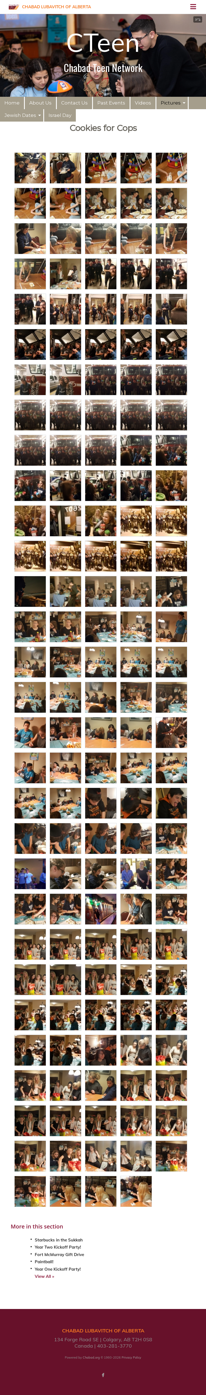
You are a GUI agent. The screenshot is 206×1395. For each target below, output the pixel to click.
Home (12, 103)
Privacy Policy (131, 1357)
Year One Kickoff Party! (58, 1269)
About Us (40, 103)
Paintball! (44, 1261)
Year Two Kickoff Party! (58, 1247)
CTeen (103, 42)
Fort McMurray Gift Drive (59, 1254)
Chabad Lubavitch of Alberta (56, 6)
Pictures (171, 103)
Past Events (111, 103)
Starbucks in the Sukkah (59, 1240)
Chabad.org (91, 1357)
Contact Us (74, 103)
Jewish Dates (20, 115)
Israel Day (60, 115)
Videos (143, 103)
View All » (44, 1276)
